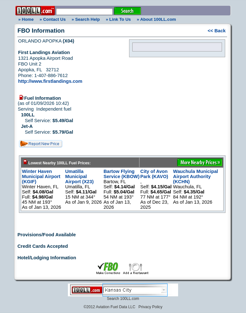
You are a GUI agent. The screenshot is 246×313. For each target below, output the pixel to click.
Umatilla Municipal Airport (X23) (79, 176)
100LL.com (129, 298)
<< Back (217, 30)
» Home (25, 19)
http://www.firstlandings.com (50, 81)
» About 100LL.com (156, 19)
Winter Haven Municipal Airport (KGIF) (41, 176)
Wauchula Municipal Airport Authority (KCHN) (195, 176)
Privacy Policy (150, 307)
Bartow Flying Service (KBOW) (121, 174)
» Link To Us (118, 19)
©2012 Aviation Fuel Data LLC (109, 307)
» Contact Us (53, 19)
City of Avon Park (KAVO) (154, 174)
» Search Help (86, 19)
